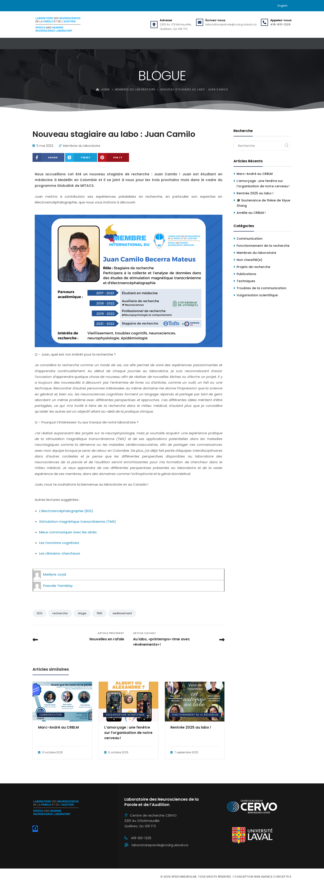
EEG (39, 613)
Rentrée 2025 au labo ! (190, 727)
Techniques (246, 281)
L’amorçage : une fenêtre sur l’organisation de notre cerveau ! (128, 733)
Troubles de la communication (261, 288)
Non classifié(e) (249, 260)
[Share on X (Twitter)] (81, 157)
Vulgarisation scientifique (125, 714)
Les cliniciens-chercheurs (59, 553)
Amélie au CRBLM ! (251, 212)
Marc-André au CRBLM (58, 727)
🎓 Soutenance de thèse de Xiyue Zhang (263, 203)
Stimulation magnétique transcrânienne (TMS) (77, 521)
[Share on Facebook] (48, 157)
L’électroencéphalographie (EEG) (66, 511)
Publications (246, 274)
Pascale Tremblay (58, 585)
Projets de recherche (253, 267)
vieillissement (122, 613)
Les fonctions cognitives (59, 542)
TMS (99, 613)
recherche (60, 613)
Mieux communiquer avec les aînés (68, 532)
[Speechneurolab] (58, 24)
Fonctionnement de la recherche (195, 714)
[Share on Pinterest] (113, 157)
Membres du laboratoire (81, 146)
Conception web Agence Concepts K (262, 876)
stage (82, 613)
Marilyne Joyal (54, 574)
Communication (51, 714)
